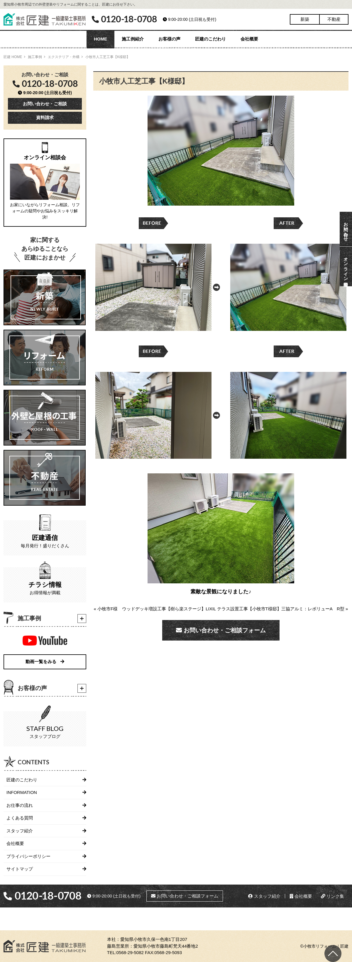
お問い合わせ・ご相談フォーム (221, 630)
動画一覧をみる (45, 661)
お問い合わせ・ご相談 (45, 103)
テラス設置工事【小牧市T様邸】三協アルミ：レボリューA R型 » (282, 608)
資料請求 (45, 117)
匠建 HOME (13, 57)
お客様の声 (169, 38)
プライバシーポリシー (28, 856)
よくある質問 (19, 817)
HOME (100, 38)
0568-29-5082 (129, 952)
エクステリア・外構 (63, 57)
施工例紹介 (133, 38)
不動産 (334, 19)
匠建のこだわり (210, 38)
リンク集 (332, 896)
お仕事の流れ (19, 805)
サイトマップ (19, 868)
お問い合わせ (345, 229)
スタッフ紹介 (19, 830)
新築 (304, 19)
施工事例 (35, 57)
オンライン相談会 (345, 266)
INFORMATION (21, 792)
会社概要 (249, 38)
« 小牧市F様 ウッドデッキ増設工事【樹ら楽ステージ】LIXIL (155, 608)
